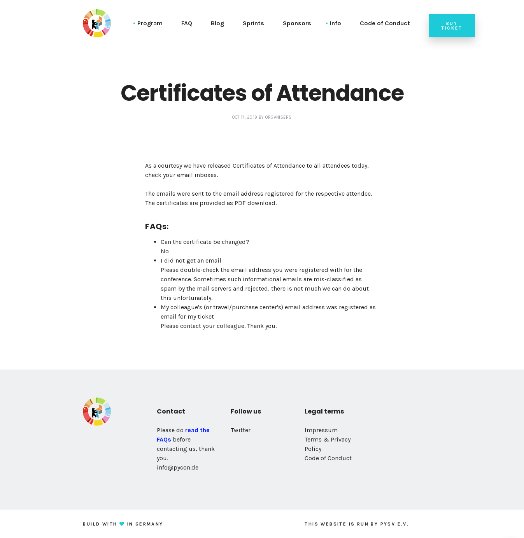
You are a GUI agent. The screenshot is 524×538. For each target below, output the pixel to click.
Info (335, 23)
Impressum (321, 430)
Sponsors (297, 23)
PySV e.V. (394, 524)
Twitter (241, 430)
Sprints (253, 23)
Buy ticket (451, 26)
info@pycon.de (177, 467)
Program (150, 23)
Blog (217, 23)
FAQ (186, 23)
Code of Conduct (385, 23)
